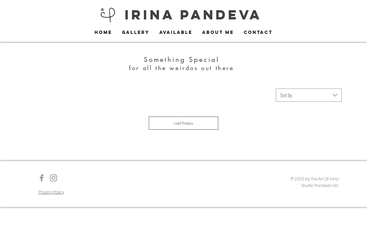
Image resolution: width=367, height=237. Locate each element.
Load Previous (183, 123)
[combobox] (309, 95)
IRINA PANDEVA (193, 14)
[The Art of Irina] (41, 178)
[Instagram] (53, 178)
